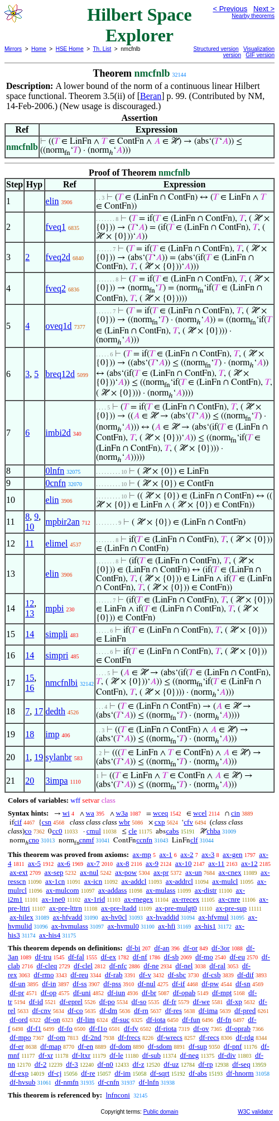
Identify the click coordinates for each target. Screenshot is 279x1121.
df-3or (220, 948)
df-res (173, 1010)
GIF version (260, 55)
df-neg (189, 1055)
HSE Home (70, 49)
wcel (200, 813)
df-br (149, 992)
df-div (227, 1055)
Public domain (161, 1112)
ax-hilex (21, 917)
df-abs (198, 1073)
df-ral (217, 966)
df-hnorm (240, 1073)
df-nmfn (67, 1082)
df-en (85, 1046)
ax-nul (89, 872)
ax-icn (93, 881)
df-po (107, 1001)
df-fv (131, 1028)
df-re (88, 1073)
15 (29, 677)
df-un (17, 983)
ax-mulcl (225, 881)
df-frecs (129, 1037)
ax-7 (93, 863)
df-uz (171, 1064)
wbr (124, 822)
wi (66, 813)
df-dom (120, 1046)
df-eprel (71, 1001)
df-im (122, 1073)
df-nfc (118, 966)
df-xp (234, 1001)
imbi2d (58, 432)
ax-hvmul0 (123, 926)
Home (38, 49)
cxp (160, 822)
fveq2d (58, 257)
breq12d (60, 374)
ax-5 (34, 863)
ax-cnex (229, 872)
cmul (93, 831)
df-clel (83, 966)
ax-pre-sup (231, 908)
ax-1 (166, 854)
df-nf (140, 957)
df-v (145, 975)
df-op (48, 992)
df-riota (166, 1028)
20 (29, 780)
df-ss (79, 983)
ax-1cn (55, 881)
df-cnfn (108, 1082)
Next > (264, 8)
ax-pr (161, 872)
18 (29, 734)
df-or (190, 948)
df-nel (184, 966)
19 (38, 757)
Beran (150, 96)
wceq (160, 813)
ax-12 (249, 863)
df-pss (112, 983)
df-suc (121, 1019)
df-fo (65, 1028)
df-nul (147, 983)
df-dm (108, 1010)
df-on (52, 1019)
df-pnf (233, 1046)
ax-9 (152, 863)
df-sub (151, 1055)
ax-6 (63, 863)
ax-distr (206, 890)
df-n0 (105, 1064)
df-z (139, 1064)
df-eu (236, 957)
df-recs (209, 1037)
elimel (57, 543)
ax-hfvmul (214, 917)
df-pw (210, 983)
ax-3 (207, 854)
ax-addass (112, 890)
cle (132, 831)
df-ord (18, 1019)
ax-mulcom (62, 890)
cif (18, 822)
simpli (57, 634)
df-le (116, 1055)
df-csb (212, 975)
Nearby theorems (253, 16)
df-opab (184, 992)
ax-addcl (134, 881)
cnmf (86, 840)
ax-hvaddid (162, 917)
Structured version (216, 49)
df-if (178, 983)
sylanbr (59, 757)
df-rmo (43, 975)
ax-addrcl (179, 881)
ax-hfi (166, 926)
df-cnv (41, 1010)
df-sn (243, 983)
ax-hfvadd (68, 917)
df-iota (156, 1019)
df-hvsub (22, 1082)
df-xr (46, 1055)
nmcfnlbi (62, 682)
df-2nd (92, 1037)
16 (29, 688)
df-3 (72, 1064)
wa (90, 813)
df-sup (198, 1046)
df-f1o (98, 1028)
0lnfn (55, 470)
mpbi (55, 608)
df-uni (82, 992)
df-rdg (244, 1037)
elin (52, 201)
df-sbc (177, 975)
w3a (122, 813)
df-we (201, 1001)
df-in (49, 983)
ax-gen (232, 854)
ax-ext (18, 872)
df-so (139, 1001)
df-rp (205, 1064)
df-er (16, 1046)
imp (53, 734)
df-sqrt (160, 1073)
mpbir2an (63, 521)
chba (213, 831)
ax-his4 (49, 935)
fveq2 (56, 288)
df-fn (224, 1019)
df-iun (116, 992)
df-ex (108, 957)
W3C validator (255, 1112)
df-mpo (20, 1037)
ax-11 (216, 863)
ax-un (193, 872)
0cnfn (56, 483)
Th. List (102, 49)
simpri (57, 655)
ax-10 (183, 863)
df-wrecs (169, 1037)
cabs (172, 831)
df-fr (169, 1001)
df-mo (204, 957)
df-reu (79, 975)
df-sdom (160, 1046)
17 (38, 711)
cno (33, 840)
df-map (50, 1046)
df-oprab (238, 1028)
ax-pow (126, 872)
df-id (36, 1001)
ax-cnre (229, 899)
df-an (161, 948)
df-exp (18, 1073)
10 (29, 526)
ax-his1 (205, 926)
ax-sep (53, 872)
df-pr (16, 992)
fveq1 (56, 227)
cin (235, 813)
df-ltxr (81, 1055)
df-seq (241, 1064)
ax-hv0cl (114, 917)
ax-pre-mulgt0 (176, 908)
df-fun (191, 1019)
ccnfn (144, 840)
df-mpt (222, 992)
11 (29, 543)
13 (29, 613)
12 (29, 603)
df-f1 (34, 1028)
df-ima (208, 1010)
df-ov (201, 1028)
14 (29, 634)
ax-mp (142, 854)
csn (46, 822)
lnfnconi (117, 1095)
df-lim (85, 1019)
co (28, 831)
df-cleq (46, 966)
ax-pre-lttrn (65, 908)
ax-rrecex (185, 899)
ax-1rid (94, 899)
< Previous (230, 8)
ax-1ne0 (53, 899)
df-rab (114, 975)
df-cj (55, 1073)
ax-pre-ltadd (119, 908)
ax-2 (186, 854)
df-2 (41, 1064)
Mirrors (13, 49)
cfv (188, 822)
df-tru (43, 957)
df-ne (150, 966)
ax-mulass (161, 890)
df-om (56, 1037)
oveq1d (59, 326)
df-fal (76, 957)
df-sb (171, 957)
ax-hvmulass (69, 926)
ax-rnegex (138, 899)
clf (194, 840)
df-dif (245, 975)
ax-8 (122, 863)
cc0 (57, 831)
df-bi (133, 948)
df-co (75, 1010)
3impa (57, 780)
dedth (56, 711)
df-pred (245, 1010)
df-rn (141, 1010)
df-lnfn (149, 1082)
